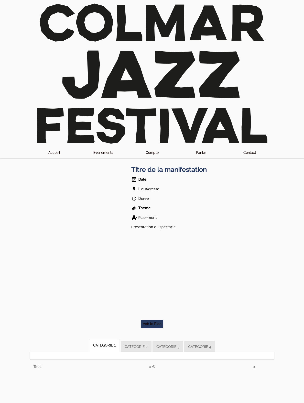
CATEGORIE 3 (167, 347)
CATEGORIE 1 (104, 345)
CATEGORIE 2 (136, 347)
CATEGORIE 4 (199, 347)
